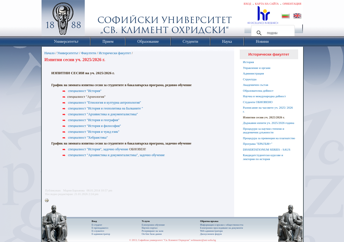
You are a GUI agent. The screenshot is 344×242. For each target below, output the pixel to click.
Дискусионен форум (211, 234)
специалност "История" (85, 91)
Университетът (67, 53)
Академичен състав (255, 84)
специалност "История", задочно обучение (98, 149)
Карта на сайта (267, 3)
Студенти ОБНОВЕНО (258, 102)
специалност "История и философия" (94, 126)
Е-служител (98, 230)
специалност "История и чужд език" (94, 132)
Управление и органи (257, 67)
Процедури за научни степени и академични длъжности (263, 130)
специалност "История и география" (94, 120)
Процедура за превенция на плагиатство (269, 138)
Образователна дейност (258, 90)
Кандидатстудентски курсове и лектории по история (263, 157)
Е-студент (97, 224)
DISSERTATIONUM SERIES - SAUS (267, 149)
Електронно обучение (153, 224)
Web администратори (211, 230)
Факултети (88, 53)
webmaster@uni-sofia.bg (203, 240)
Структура (250, 79)
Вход (247, 3)
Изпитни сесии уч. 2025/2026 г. (264, 117)
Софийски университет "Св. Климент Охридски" (94, 19)
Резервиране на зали (153, 230)
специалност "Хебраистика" (88, 137)
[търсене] (272, 33)
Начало (49, 53)
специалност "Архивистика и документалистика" (103, 114)
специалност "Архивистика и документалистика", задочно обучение (116, 155)
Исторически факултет (115, 53)
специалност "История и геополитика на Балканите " (105, 108)
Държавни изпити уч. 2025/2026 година (268, 122)
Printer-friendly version (48, 200)
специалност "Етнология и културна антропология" (104, 102)
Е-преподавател (100, 227)
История (248, 62)
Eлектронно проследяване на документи (221, 227)
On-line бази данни (152, 234)
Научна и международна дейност (264, 96)
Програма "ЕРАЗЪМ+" (258, 143)
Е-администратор (101, 234)
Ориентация (292, 3)
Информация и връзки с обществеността (221, 224)
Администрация (253, 73)
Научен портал (149, 227)
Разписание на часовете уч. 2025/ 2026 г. (268, 109)
